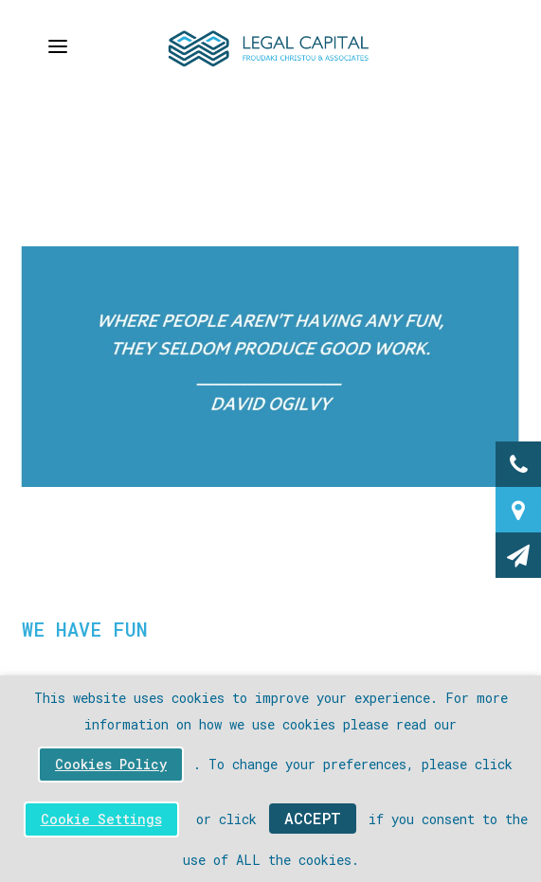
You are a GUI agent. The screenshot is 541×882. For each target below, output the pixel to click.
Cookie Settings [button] (101, 819)
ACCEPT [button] (312, 818)
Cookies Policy (111, 764)
